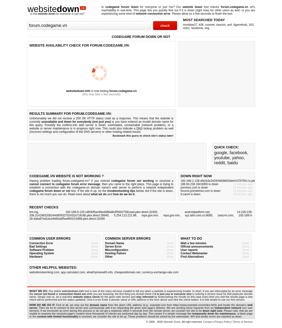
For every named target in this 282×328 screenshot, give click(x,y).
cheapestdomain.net (127, 272)
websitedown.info (78, 91)
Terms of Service (243, 321)
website (57, 9)
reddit (219, 162)
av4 (229, 24)
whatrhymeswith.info (100, 272)
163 (251, 24)
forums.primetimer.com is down (201, 191)
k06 (201, 24)
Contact (207, 321)
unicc (186, 28)
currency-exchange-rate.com (160, 272)
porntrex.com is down (194, 187)
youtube (222, 157)
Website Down (172, 321)
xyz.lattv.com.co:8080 (198, 215)
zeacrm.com (225, 215)
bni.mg (34, 212)
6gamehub (240, 24)
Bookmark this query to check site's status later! (143, 135)
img (207, 28)
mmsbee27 (190, 24)
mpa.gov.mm (150, 215)
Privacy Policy (222, 321)
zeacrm (221, 24)
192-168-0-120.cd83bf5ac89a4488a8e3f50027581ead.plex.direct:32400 (111, 212)
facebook (197, 28)
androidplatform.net (197, 212)
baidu (233, 162)
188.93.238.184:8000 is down (199, 184)
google (220, 152)
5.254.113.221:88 (125, 215)
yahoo (238, 157)
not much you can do (53, 194)
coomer (210, 24)
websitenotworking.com (45, 272)
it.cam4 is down (191, 194)
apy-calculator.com (73, 272)
